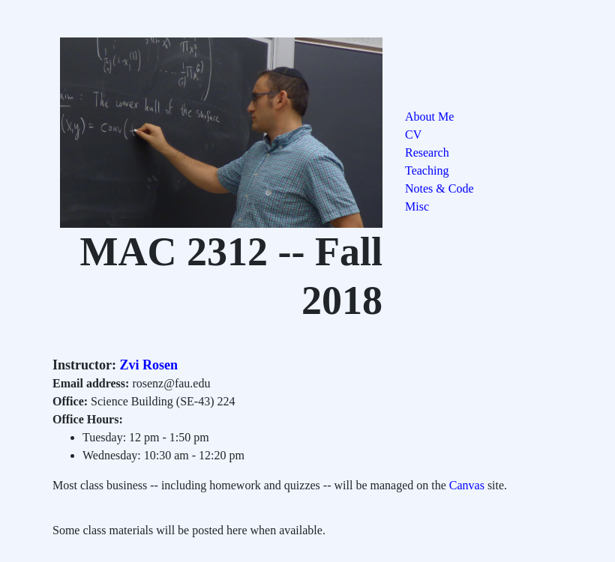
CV (413, 134)
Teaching (426, 170)
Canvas (466, 485)
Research (427, 152)
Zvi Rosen (147, 364)
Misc (417, 206)
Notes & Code (439, 188)
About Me (429, 116)
